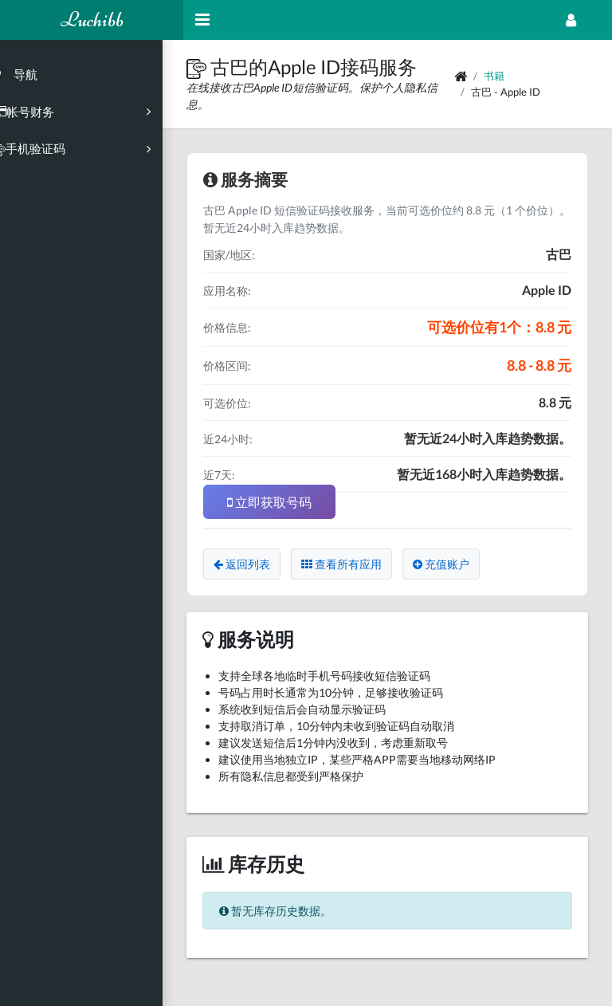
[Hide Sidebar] (202, 20)
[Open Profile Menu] (571, 20)
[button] (219, 66)
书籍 (501, 75)
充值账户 (462, 564)
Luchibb (92, 19)
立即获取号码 (290, 501)
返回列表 (262, 564)
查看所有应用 (362, 564)
